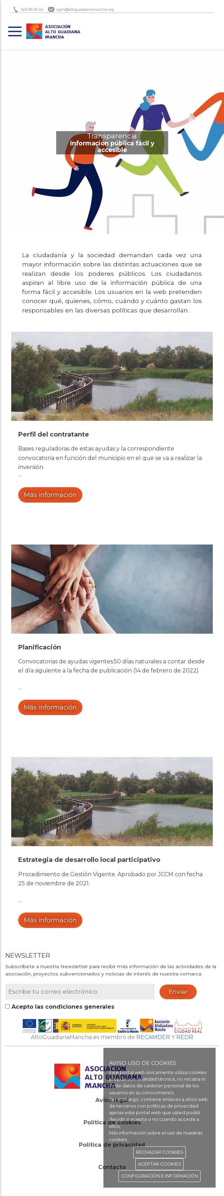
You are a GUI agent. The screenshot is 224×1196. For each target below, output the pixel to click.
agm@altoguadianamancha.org (85, 9)
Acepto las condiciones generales (62, 1006)
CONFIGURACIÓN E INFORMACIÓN (159, 1176)
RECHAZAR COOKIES (159, 1152)
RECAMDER (153, 1037)
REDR (184, 1037)
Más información (50, 495)
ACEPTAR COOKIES (159, 1164)
